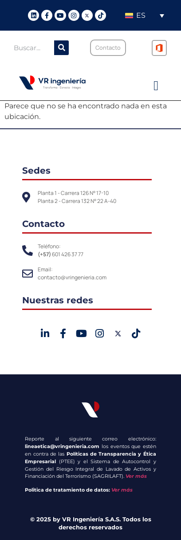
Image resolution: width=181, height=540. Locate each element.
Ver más (136, 476)
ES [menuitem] (141, 15)
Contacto (43, 223)
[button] (156, 86)
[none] (144, 15)
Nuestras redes (57, 300)
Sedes (36, 170)
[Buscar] (61, 47)
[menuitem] (144, 15)
